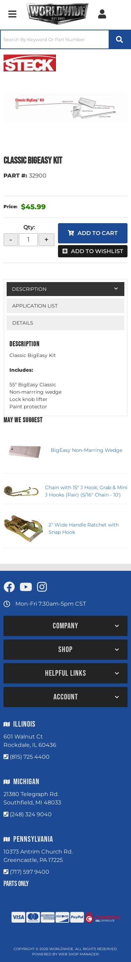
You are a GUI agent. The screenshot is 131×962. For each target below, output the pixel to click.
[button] (65, 39)
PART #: (15, 175)
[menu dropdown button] (12, 14)
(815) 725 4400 (30, 756)
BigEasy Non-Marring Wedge (86, 450)
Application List (35, 306)
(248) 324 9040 (31, 814)
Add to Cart (98, 233)
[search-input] (55, 39)
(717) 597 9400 (29, 872)
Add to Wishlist (97, 251)
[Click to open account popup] (102, 14)
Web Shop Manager (78, 954)
